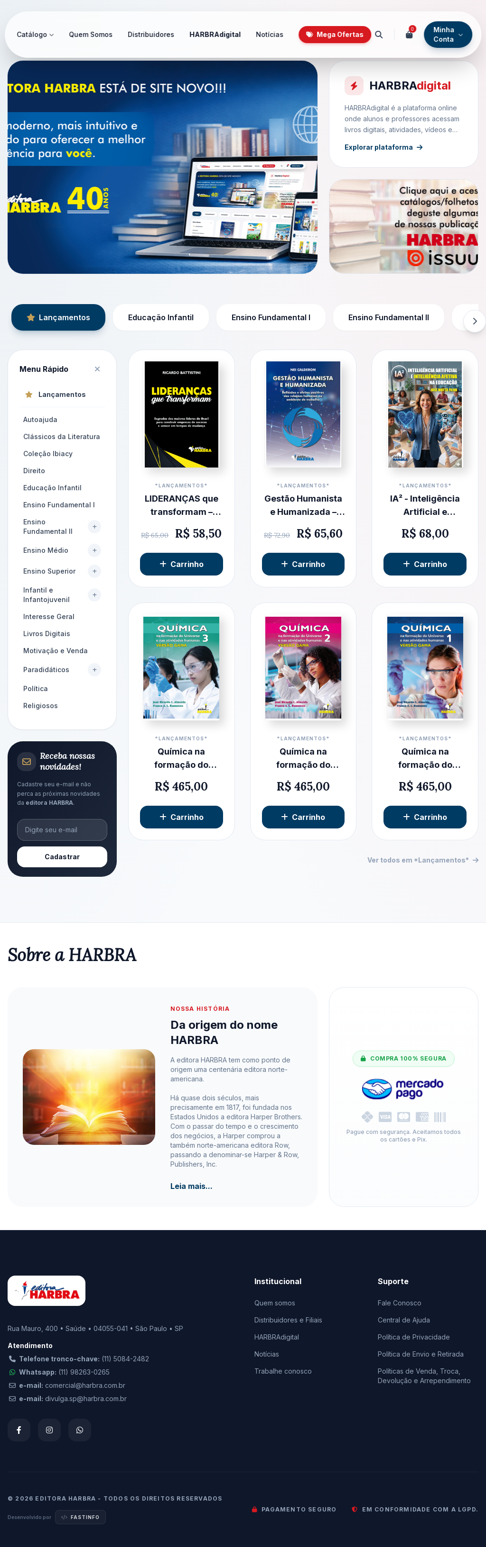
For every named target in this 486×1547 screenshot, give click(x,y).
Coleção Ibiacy (48, 454)
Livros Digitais (46, 634)
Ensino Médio (45, 550)
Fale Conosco (399, 1303)
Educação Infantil (161, 317)
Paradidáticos (46, 670)
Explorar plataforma (383, 147)
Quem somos (274, 1303)
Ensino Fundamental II (388, 317)
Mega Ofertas (335, 34)
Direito (34, 471)
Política (35, 688)
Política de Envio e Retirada (421, 1354)
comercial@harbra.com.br (85, 1385)
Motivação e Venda (55, 651)
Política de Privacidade (414, 1337)
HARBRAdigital (215, 34)
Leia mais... (191, 1186)
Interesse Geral (49, 616)
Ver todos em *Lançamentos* (422, 860)
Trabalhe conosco (283, 1371)
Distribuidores (151, 34)
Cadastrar (62, 857)
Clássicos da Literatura (61, 436)
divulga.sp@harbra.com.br (86, 1398)
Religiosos (40, 706)
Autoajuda (40, 419)
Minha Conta (448, 34)
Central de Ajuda (404, 1320)
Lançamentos (58, 317)
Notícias (269, 34)
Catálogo (35, 34)
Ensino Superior (49, 571)
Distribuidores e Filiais (288, 1320)
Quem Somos (90, 34)
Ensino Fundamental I (271, 317)
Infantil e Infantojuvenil (46, 594)
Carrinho (181, 564)
